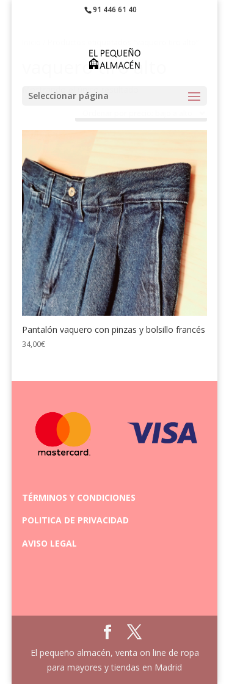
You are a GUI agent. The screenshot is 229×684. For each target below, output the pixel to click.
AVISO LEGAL (49, 543)
